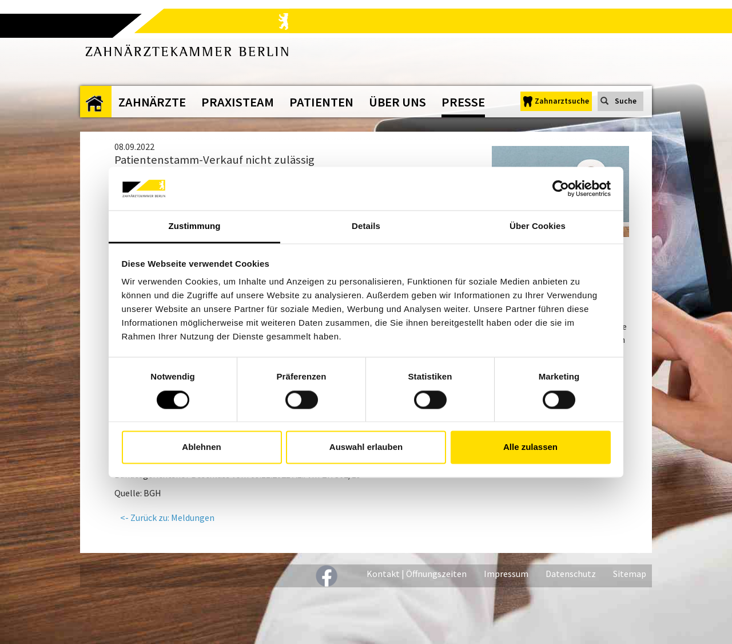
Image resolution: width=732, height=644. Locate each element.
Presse (463, 102)
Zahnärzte (152, 102)
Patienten (321, 102)
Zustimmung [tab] (195, 226)
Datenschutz (571, 573)
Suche (625, 101)
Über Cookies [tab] (538, 226)
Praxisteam (237, 102)
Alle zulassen (530, 447)
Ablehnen (201, 447)
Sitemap (629, 573)
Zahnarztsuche (562, 101)
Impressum (506, 573)
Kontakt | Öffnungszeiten (417, 573)
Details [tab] (366, 226)
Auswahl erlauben (366, 447)
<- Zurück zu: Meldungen (167, 517)
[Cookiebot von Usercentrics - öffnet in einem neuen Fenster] (561, 188)
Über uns (397, 102)
